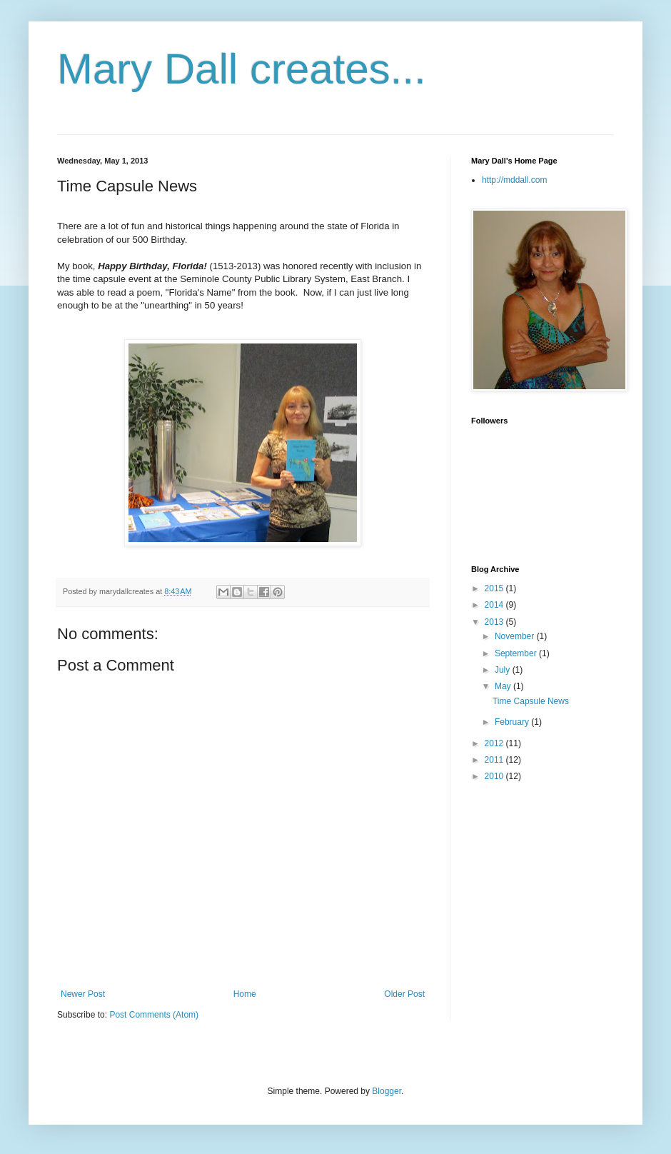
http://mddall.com (514, 180)
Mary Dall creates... (241, 69)
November (516, 636)
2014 (495, 605)
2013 (495, 622)
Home (244, 994)
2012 (495, 743)
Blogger (386, 1091)
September (517, 653)
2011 (495, 760)
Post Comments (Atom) (153, 1015)
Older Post (404, 994)
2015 (495, 588)
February (513, 722)
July (504, 670)
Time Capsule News (531, 701)
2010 (495, 776)
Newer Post (83, 994)
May (504, 686)
